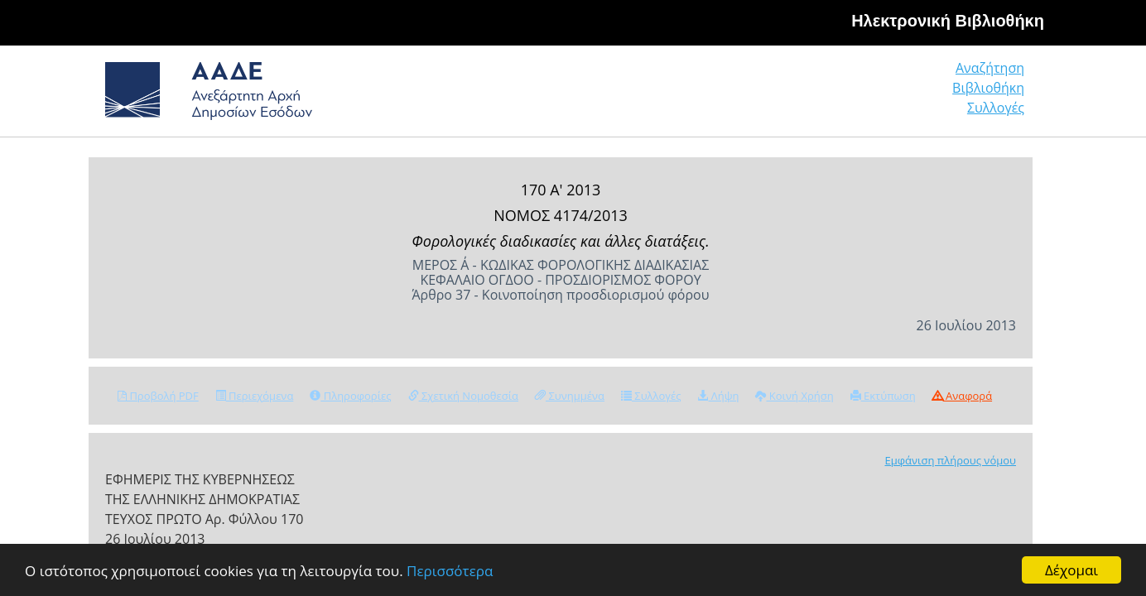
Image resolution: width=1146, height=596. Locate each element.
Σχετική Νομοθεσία (463, 395)
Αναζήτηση (772, 95)
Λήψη (718, 395)
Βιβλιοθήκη (888, 95)
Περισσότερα (450, 570)
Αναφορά (962, 395)
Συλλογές (997, 95)
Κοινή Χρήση (794, 395)
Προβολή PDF (158, 395)
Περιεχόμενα (254, 395)
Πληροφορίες (350, 395)
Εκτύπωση (883, 395)
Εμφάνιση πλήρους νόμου (950, 460)
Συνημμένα (569, 395)
